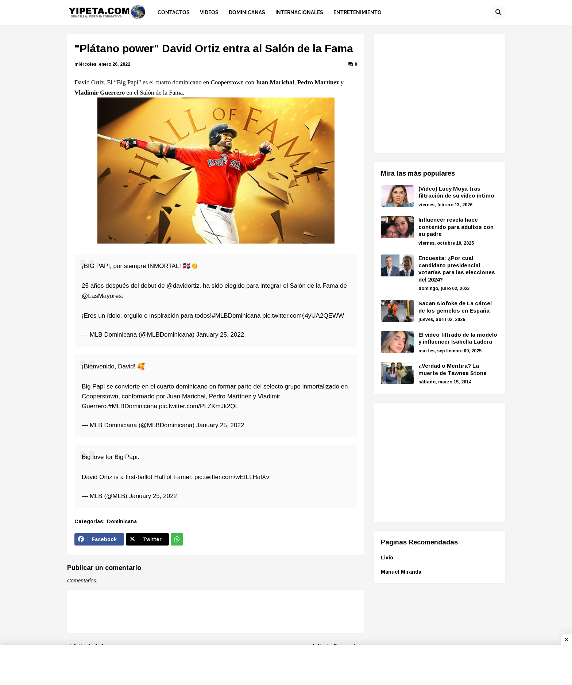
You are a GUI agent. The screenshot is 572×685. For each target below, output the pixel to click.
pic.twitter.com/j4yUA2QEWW (303, 315)
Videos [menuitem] (209, 12)
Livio (387, 557)
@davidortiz (183, 285)
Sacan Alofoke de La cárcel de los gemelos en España (455, 307)
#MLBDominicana (236, 315)
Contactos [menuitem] (174, 12)
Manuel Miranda (401, 572)
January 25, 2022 (220, 334)
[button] (498, 12)
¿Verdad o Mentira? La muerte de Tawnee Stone (452, 369)
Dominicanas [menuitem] (247, 12)
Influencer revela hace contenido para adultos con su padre (456, 227)
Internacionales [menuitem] (299, 12)
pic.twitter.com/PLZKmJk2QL (199, 406)
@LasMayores (102, 295)
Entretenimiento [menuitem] (357, 12)
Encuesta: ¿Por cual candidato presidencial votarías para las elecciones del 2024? (456, 269)
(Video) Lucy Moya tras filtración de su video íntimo (456, 192)
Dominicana (122, 521)
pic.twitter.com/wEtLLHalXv (231, 477)
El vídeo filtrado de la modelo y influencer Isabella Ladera (457, 338)
